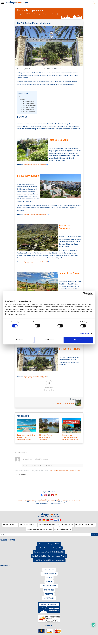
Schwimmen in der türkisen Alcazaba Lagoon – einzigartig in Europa (26, 429)
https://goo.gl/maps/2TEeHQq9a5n (36, 377)
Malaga (49, 582)
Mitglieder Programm (62, 500)
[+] (52, 465)
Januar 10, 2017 (22, 69)
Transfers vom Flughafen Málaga (39, 529)
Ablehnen (19, 340)
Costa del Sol (49, 569)
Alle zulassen (78, 340)
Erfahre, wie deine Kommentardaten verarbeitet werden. (64, 471)
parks (79, 399)
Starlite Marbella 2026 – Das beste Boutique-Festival (49, 556)
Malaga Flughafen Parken (85, 525)
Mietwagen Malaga (10, 525)
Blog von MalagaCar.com (30, 10)
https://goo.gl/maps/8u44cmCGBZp (36, 214)
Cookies (52, 500)
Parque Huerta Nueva (29, 111)
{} (49, 465)
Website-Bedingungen (29, 500)
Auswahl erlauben (48, 340)
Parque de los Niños (28, 107)
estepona (74, 399)
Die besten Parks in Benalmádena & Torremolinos (49, 429)
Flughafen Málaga (49, 574)
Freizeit (51, 69)
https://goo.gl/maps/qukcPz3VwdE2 (36, 262)
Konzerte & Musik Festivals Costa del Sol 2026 (49, 552)
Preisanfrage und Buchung (49, 525)
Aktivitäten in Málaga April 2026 (49, 544)
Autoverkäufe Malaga (62, 529)
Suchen (94, 535)
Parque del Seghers (28, 109)
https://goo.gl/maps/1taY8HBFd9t (36, 165)
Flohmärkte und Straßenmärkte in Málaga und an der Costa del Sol (71, 429)
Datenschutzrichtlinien (43, 500)
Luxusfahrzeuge (67, 525)
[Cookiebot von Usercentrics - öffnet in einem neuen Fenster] (84, 293)
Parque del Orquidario (29, 103)
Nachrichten (49, 590)
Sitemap (20, 500)
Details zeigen (84, 333)
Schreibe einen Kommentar (37, 69)
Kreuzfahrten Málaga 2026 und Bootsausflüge (49, 560)
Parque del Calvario (28, 101)
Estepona (22, 99)
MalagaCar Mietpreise (28, 525)
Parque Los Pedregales (29, 105)
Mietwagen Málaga (49, 586)
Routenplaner (49, 598)
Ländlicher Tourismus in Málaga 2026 (49, 548)
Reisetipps (49, 594)
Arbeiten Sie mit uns (74, 500)
